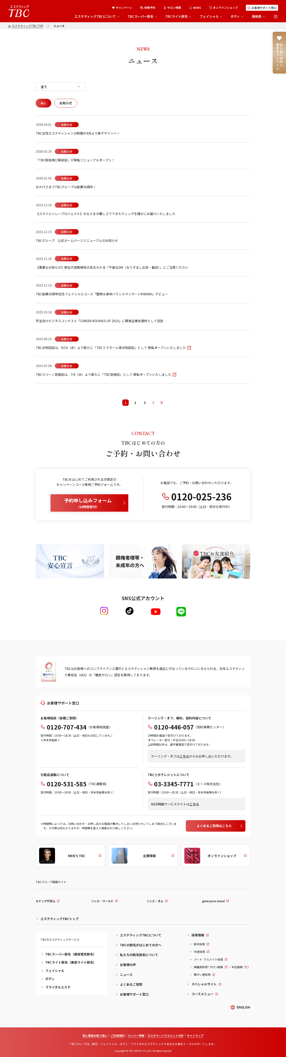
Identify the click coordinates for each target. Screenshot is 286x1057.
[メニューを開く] (275, 16)
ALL (43, 103)
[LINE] (181, 611)
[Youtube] (155, 611)
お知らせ (65, 103)
